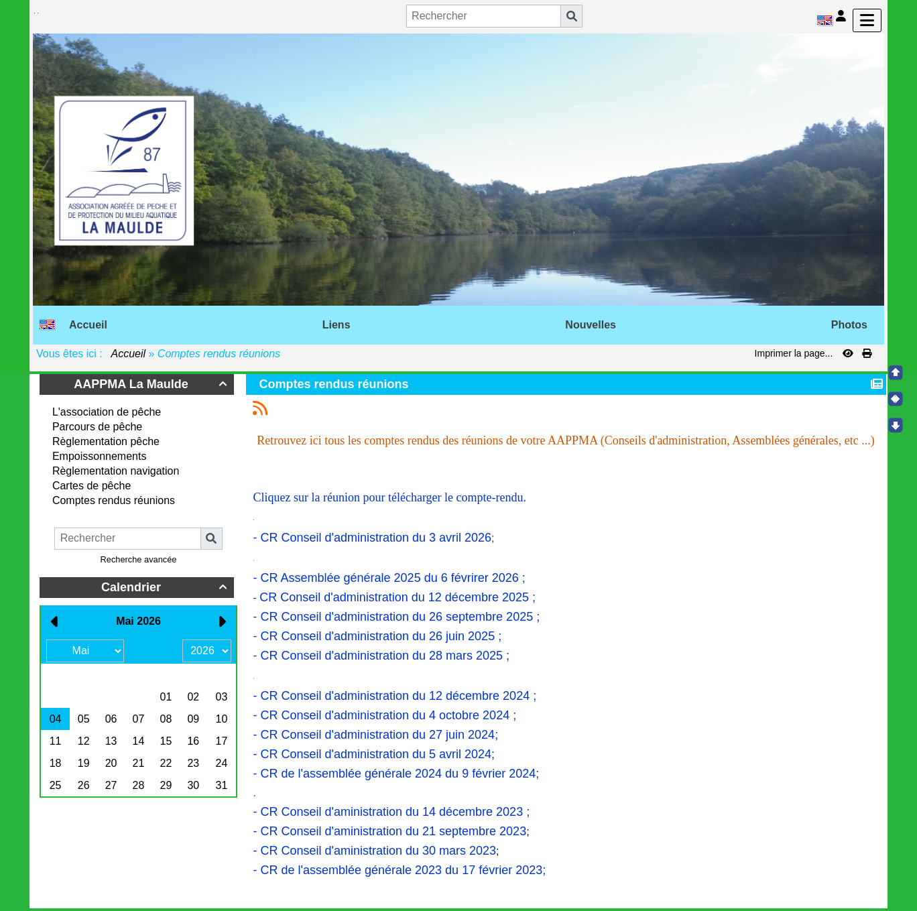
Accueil (129, 353)
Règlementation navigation (115, 471)
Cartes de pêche (91, 485)
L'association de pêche (106, 412)
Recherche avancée (139, 559)
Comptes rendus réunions (113, 500)
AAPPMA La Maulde (152, 384)
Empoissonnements (99, 456)
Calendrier (166, 587)
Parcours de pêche (97, 426)
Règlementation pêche (106, 441)
